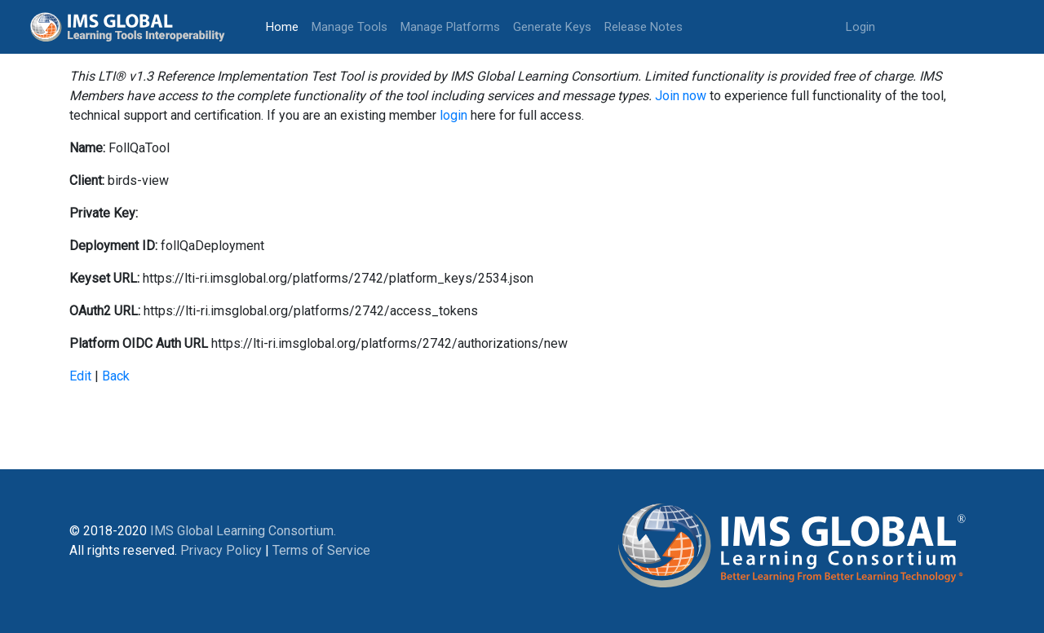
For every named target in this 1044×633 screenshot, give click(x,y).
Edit (80, 376)
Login (860, 27)
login (453, 115)
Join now (680, 95)
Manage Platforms (450, 27)
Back (116, 376)
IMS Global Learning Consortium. (243, 530)
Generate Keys (552, 27)
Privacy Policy (221, 550)
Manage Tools (349, 27)
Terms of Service (321, 550)
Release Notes (643, 27)
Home (285, 25)
